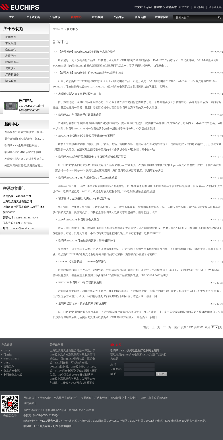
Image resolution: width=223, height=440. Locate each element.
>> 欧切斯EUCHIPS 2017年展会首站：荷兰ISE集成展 (85, 177)
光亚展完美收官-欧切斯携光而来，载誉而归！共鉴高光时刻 (39, 165)
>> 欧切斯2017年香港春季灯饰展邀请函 (77, 114)
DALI (7, 350)
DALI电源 (171, 420)
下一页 (167, 327)
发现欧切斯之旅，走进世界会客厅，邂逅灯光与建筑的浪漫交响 (41, 158)
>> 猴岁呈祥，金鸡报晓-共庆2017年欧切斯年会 (81, 198)
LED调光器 (61, 362)
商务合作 (140, 17)
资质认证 (10, 68)
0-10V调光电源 (64, 370)
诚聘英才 (171, 7)
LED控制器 (77, 366)
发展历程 (10, 55)
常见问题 (199, 7)
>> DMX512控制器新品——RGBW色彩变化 (79, 261)
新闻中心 (76, 17)
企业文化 (10, 49)
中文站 (138, 7)
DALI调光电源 (154, 420)
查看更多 (89, 382)
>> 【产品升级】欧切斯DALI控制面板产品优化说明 (84, 51)
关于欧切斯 (33, 17)
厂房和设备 (12, 74)
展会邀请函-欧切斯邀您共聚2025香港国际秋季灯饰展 (35, 138)
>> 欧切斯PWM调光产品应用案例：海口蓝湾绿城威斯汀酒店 (89, 156)
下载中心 (132, 397)
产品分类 (6, 344)
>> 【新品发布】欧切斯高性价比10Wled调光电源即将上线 (88, 72)
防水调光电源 (12, 370)
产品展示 (54, 17)
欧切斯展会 (12, 62)
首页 (11, 17)
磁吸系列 (9, 366)
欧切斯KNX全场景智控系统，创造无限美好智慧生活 (35, 145)
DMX (7, 362)
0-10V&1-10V (11, 358)
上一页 (156, 327)
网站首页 (184, 7)
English (148, 7)
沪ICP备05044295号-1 (46, 415)
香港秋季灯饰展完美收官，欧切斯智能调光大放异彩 (35, 132)
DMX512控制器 (59, 366)
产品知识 (119, 17)
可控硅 (8, 354)
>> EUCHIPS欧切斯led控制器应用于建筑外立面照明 (84, 135)
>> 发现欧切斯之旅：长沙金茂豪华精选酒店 (80, 303)
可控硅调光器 (79, 362)
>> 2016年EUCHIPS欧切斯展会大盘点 (76, 219)
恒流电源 (85, 420)
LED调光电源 (76, 358)
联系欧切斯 (215, 7)
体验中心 (159, 7)
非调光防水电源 (13, 374)
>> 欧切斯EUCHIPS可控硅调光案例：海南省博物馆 (84, 240)
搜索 (219, 17)
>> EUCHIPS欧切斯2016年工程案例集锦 (77, 282)
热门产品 (26, 101)
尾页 (177, 327)
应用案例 (97, 17)
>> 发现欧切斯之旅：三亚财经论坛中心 (77, 93)
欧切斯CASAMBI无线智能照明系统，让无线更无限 (34, 152)
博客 (75, 410)
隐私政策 (10, 80)
